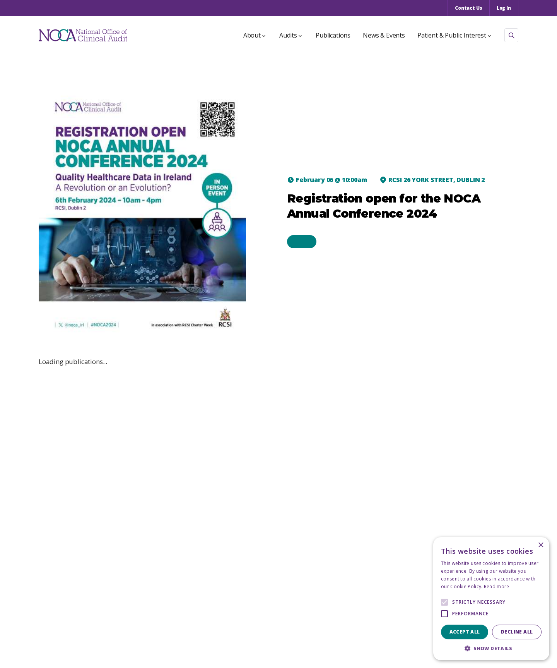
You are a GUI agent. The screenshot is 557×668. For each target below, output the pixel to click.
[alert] (491, 598)
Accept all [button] (464, 632)
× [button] (540, 545)
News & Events (384, 35)
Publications (333, 35)
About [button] (254, 35)
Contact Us (468, 8)
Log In (504, 8)
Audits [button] (290, 35)
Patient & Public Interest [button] (454, 35)
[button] (491, 648)
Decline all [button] (517, 632)
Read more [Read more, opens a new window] (496, 586)
